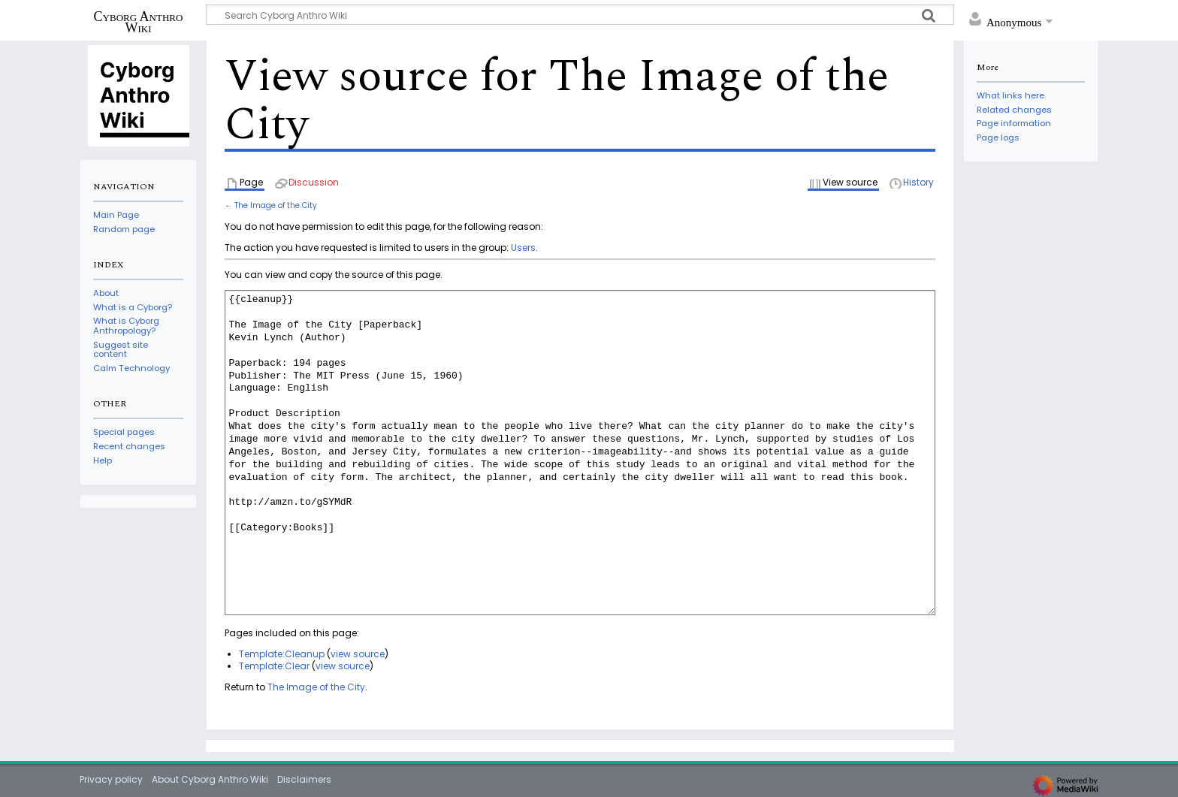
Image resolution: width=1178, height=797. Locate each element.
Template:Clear (274, 666)
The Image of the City (275, 205)
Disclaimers (304, 779)
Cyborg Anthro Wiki (138, 22)
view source (358, 654)
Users (523, 247)
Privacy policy (111, 779)
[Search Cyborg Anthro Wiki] (580, 14)
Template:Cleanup (282, 654)
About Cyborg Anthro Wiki (210, 779)
